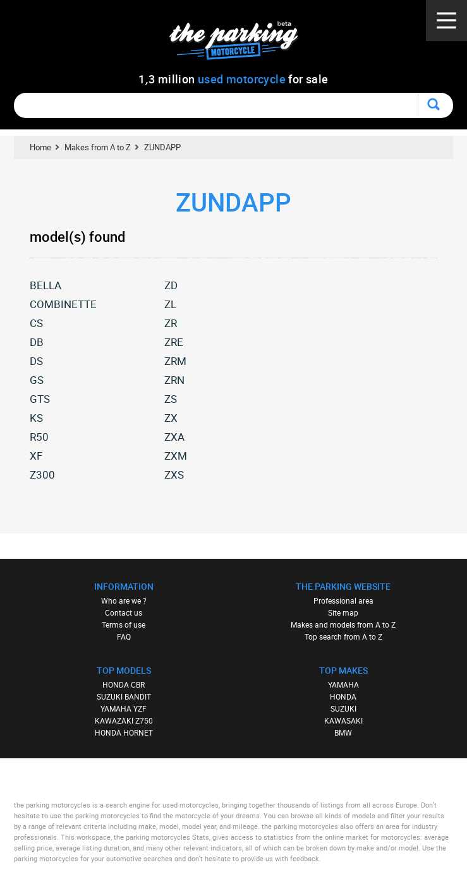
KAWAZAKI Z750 (124, 720)
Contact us (123, 612)
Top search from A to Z (343, 636)
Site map (343, 612)
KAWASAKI (343, 720)
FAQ (124, 636)
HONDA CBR (123, 684)
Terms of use (123, 624)
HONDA (343, 696)
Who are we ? (124, 600)
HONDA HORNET (124, 732)
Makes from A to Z (97, 147)
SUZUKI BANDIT (124, 696)
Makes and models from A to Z (343, 624)
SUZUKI (343, 708)
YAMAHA (343, 684)
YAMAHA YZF (123, 708)
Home (40, 147)
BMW (343, 732)
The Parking (240, 44)
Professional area (343, 600)
